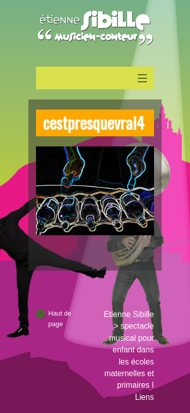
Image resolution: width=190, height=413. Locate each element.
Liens (144, 397)
